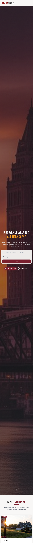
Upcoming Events (23, 268)
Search (16, 261)
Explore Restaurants (10, 268)
